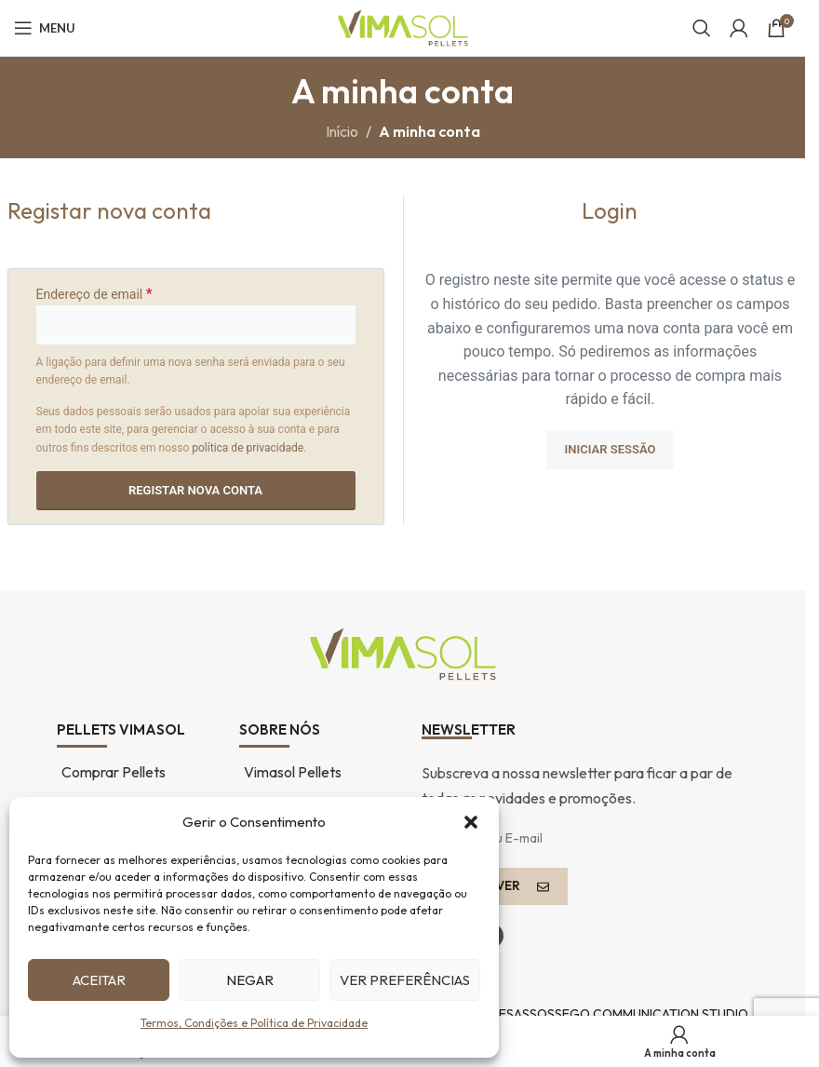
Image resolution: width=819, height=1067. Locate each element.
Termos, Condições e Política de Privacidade (254, 1023)
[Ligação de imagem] (403, 651)
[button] (471, 822)
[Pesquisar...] (701, 28)
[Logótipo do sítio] (403, 26)
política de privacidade (247, 447)
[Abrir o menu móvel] (45, 28)
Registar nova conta (195, 490)
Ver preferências (405, 980)
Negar (250, 980)
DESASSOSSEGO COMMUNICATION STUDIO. (620, 1014)
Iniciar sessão (610, 449)
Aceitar (99, 980)
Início (342, 131)
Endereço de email (94, 294)
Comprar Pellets (113, 772)
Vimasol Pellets (293, 772)
